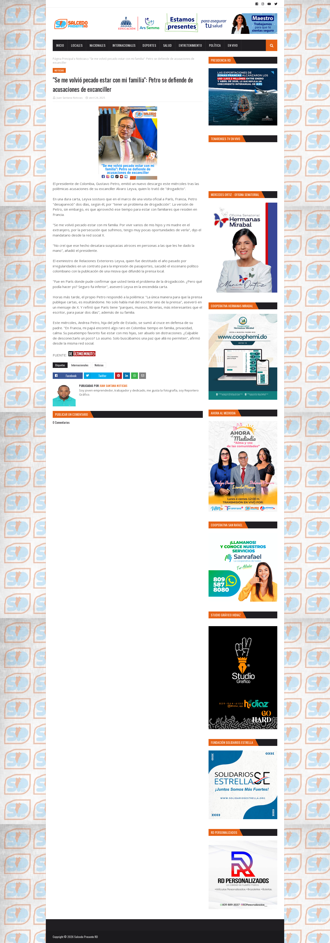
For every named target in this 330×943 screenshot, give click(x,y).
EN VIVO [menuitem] (233, 45)
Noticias (81, 59)
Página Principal (63, 59)
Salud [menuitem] (167, 45)
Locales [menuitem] (76, 45)
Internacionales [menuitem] (124, 45)
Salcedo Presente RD (86, 937)
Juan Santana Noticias (69, 97)
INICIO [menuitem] (60, 45)
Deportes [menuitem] (149, 45)
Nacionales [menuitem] (97, 45)
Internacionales (79, 365)
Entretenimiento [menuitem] (190, 45)
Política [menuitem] (215, 45)
